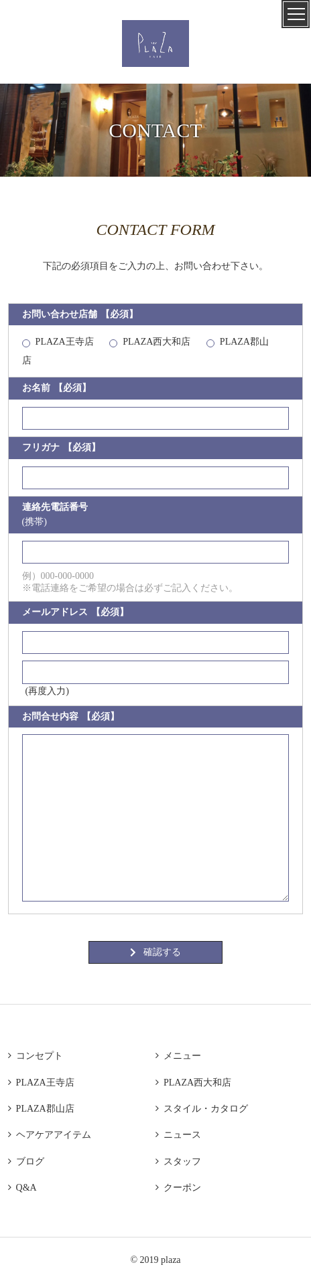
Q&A (22, 1188)
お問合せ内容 (70, 716)
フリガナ (61, 447)
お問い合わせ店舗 (80, 314)
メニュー (178, 1056)
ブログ (26, 1162)
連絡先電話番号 (55, 514)
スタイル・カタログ (202, 1109)
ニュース (178, 1135)
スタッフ (178, 1162)
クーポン (178, 1188)
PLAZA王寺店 (65, 342)
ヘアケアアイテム (49, 1135)
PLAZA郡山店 (41, 1109)
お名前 (56, 388)
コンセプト (35, 1056)
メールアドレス (75, 612)
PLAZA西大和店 (156, 342)
